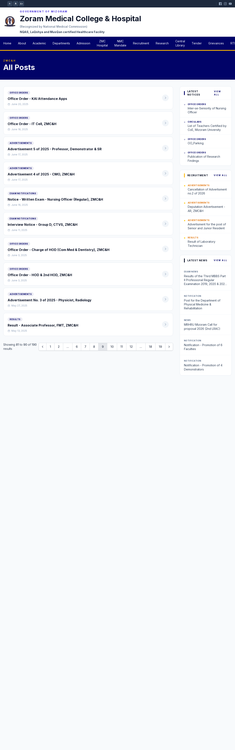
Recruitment (141, 43)
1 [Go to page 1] (50, 346)
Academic (39, 43)
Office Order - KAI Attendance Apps (37, 99)
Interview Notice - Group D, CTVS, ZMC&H (42, 224)
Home (7, 43)
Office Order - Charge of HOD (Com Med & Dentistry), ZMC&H (58, 250)
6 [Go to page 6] (77, 346)
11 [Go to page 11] (121, 346)
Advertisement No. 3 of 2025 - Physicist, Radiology (49, 300)
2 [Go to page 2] (59, 346)
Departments (61, 43)
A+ (21, 3)
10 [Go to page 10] (112, 346)
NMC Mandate (120, 43)
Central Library (180, 43)
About (22, 43)
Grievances (216, 43)
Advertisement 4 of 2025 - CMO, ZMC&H (41, 174)
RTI (232, 43)
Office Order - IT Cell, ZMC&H (32, 124)
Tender (197, 43)
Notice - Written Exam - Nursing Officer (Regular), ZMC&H (55, 199)
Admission (83, 43)
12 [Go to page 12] (131, 346)
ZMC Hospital (102, 43)
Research (162, 43)
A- (10, 3)
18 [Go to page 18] (150, 346)
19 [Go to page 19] (160, 346)
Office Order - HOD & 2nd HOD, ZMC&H (40, 275)
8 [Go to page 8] (94, 346)
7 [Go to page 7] (85, 346)
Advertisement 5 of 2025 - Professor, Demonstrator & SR (55, 149)
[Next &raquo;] (169, 347)
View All (217, 93)
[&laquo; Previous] (42, 347)
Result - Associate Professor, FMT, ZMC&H (43, 325)
